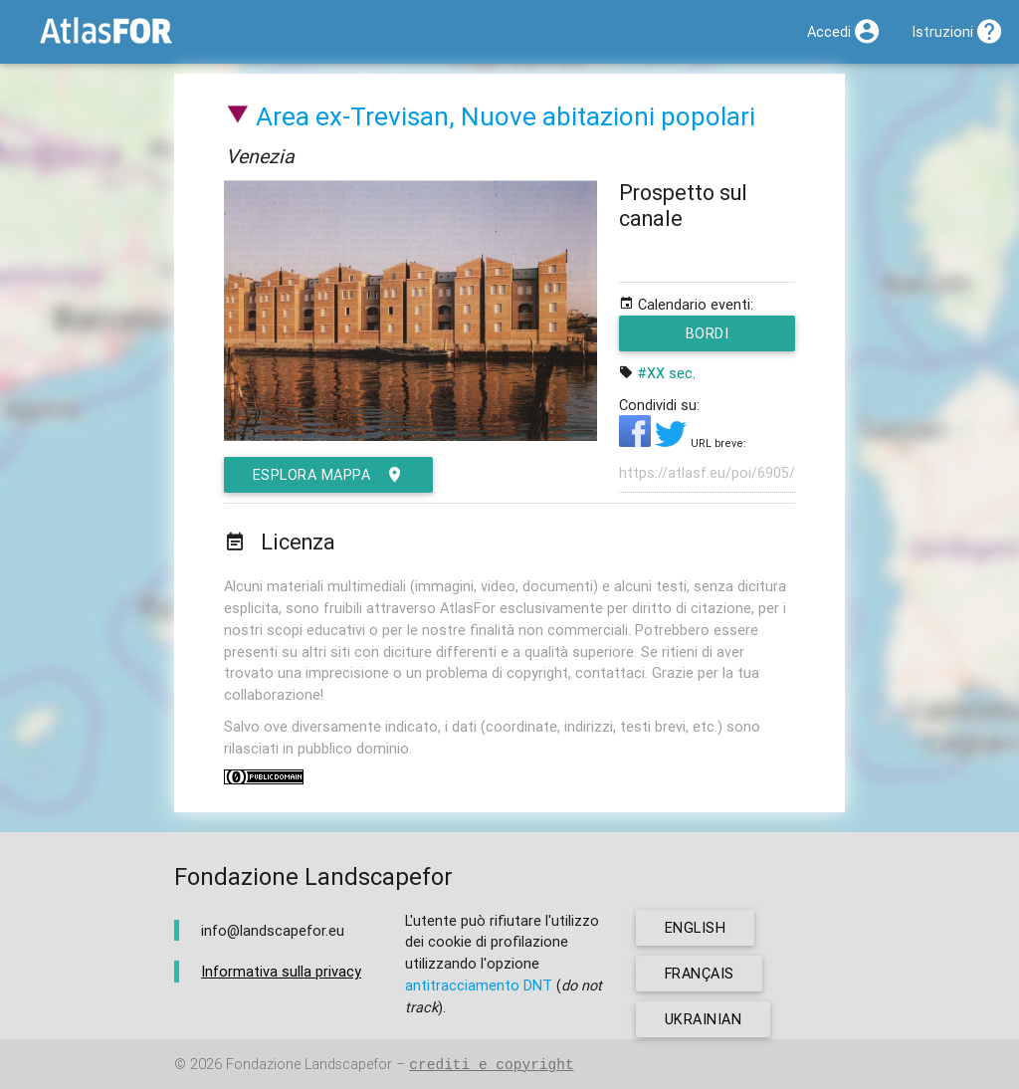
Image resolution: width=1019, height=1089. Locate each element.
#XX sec (665, 372)
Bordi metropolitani (707, 337)
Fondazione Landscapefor (309, 1064)
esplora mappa (329, 475)
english (695, 927)
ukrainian (703, 1018)
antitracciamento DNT (478, 985)
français (700, 973)
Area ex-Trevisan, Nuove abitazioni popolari (505, 116)
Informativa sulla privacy (281, 972)
